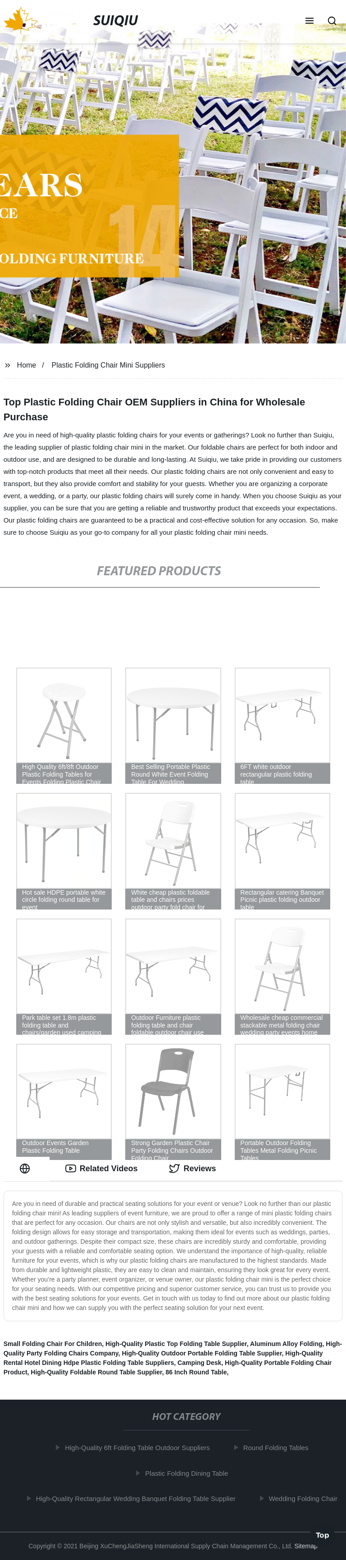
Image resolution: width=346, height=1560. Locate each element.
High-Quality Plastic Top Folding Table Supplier (176, 1343)
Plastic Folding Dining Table (189, 1473)
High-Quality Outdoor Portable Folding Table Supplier (202, 1353)
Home (26, 365)
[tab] (27, 1169)
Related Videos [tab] (101, 1168)
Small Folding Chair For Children (53, 1343)
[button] (309, 21)
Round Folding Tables (278, 1447)
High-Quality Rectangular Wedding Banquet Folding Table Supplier (138, 1498)
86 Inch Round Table (196, 1372)
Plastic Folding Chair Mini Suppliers (108, 365)
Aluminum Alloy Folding (286, 1343)
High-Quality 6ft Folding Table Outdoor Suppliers (140, 1447)
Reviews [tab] (192, 1168)
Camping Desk (199, 1362)
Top (322, 1536)
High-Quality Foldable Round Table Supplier (96, 1372)
